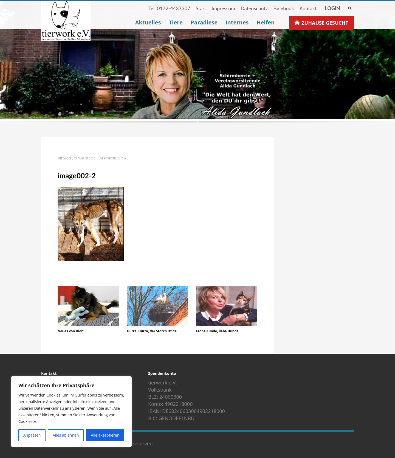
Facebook (283, 8)
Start (201, 8)
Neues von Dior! (71, 331)
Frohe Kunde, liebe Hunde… (218, 331)
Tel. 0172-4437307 (169, 8)
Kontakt (308, 8)
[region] (71, 411)
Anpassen (32, 435)
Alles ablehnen (66, 435)
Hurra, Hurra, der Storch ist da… (153, 331)
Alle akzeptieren (105, 435)
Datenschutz (254, 8)
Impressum (223, 8)
